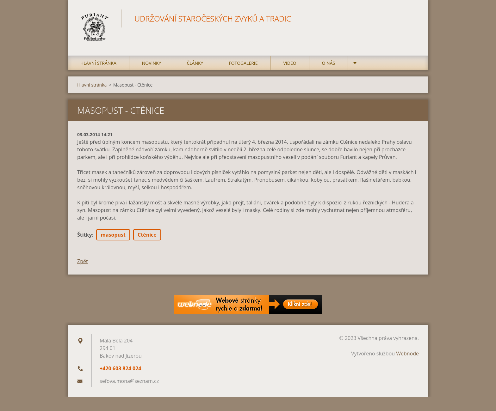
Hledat (412, 18)
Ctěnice (147, 234)
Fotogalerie (243, 63)
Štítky (84, 234)
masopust (113, 234)
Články (195, 63)
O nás (328, 63)
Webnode (407, 353)
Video (289, 63)
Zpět (82, 261)
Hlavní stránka (98, 63)
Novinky (151, 63)
